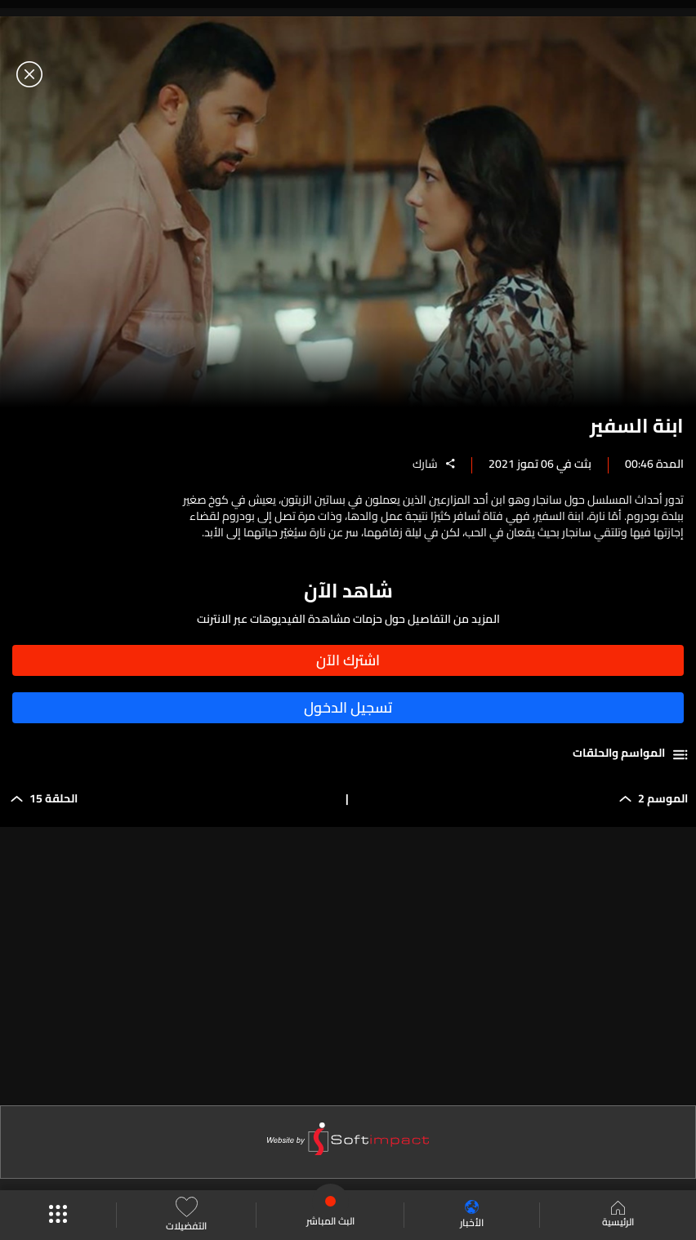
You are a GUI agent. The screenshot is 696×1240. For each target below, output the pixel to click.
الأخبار (472, 1215)
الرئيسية (618, 1215)
